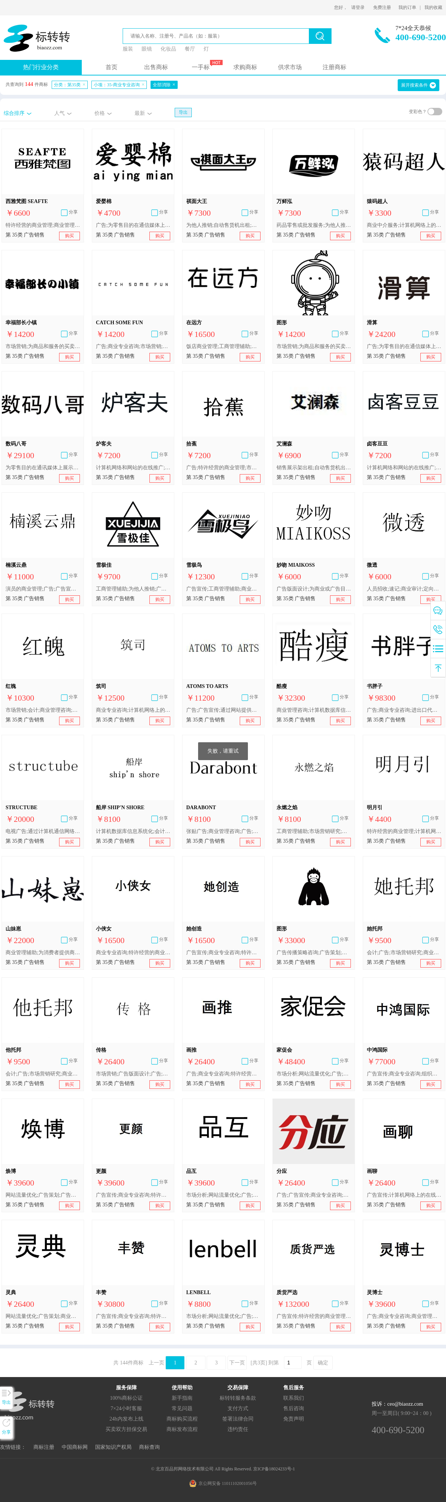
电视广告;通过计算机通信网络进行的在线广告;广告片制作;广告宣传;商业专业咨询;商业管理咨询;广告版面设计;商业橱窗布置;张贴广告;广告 (43, 831)
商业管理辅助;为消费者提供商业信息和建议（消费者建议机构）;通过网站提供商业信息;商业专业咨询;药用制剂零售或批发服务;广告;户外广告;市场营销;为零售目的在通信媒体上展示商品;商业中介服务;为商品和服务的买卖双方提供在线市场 (43, 952)
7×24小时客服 (126, 1408)
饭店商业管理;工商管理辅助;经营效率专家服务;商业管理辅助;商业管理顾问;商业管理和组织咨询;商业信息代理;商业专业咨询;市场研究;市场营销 (223, 346)
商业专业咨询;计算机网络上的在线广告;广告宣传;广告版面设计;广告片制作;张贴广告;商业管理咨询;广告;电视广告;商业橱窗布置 (133, 710)
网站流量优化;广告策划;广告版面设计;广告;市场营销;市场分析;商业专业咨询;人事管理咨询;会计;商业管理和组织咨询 (43, 1195)
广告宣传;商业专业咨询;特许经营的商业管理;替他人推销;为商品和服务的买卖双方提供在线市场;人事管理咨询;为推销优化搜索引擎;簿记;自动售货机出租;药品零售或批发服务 (223, 952)
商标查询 (149, 1447)
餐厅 (190, 49)
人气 (59, 113)
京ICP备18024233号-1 (274, 1469)
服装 (128, 49)
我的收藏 (433, 7)
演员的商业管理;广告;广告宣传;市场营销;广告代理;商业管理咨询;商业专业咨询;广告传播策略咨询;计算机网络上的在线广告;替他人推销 (43, 589)
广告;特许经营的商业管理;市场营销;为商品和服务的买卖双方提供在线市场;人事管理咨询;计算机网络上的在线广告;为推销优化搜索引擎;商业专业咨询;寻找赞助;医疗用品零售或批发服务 (223, 467)
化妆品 (168, 49)
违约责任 (237, 1429)
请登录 (358, 7)
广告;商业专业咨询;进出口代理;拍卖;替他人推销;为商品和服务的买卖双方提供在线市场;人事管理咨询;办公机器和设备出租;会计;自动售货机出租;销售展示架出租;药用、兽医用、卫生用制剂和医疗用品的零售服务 (404, 710)
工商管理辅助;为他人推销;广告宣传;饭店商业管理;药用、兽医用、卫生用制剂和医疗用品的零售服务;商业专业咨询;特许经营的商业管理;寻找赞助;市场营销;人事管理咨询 (133, 589)
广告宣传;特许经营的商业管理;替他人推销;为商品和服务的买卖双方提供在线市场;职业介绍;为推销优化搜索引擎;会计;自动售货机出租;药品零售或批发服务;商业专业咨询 (314, 1316)
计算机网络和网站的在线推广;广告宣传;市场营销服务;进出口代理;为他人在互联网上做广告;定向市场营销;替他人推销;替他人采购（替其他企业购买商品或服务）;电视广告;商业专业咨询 (133, 467)
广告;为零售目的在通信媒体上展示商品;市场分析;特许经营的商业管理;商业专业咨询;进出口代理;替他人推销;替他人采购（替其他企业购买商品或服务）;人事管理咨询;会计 (133, 225)
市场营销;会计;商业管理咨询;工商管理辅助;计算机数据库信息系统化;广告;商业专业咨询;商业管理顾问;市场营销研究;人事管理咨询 (43, 710)
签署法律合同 (237, 1419)
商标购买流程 (182, 1419)
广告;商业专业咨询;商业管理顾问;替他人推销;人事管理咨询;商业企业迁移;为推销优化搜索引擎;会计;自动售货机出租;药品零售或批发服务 (404, 1316)
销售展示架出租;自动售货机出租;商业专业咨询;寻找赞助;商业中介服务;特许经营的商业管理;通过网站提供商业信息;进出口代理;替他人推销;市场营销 (314, 467)
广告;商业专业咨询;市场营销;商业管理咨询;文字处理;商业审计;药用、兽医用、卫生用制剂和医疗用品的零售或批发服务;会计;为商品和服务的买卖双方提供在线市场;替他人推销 (133, 346)
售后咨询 (293, 1408)
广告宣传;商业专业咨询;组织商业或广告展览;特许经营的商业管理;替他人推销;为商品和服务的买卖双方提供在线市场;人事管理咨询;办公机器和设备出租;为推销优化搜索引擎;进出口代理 (404, 1074)
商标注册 (43, 1447)
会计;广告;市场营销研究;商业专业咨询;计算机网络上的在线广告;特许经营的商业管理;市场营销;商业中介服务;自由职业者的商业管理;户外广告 (404, 952)
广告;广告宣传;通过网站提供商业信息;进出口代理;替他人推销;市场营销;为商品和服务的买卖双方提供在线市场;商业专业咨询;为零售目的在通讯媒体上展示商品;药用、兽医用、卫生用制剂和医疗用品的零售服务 (223, 710)
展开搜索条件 (414, 85)
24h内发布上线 (126, 1419)
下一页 (237, 1363)
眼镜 (147, 49)
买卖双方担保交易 (126, 1429)
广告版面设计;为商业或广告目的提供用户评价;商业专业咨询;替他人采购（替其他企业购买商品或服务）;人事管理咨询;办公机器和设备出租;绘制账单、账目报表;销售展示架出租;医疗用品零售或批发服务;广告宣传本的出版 (314, 589)
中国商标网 (75, 1447)
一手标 (201, 67)
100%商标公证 (126, 1398)
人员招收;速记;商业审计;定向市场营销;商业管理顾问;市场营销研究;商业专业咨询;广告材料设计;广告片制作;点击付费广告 (404, 589)
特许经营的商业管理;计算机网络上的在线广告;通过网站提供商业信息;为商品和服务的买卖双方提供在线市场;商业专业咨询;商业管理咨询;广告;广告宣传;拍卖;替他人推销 (404, 831)
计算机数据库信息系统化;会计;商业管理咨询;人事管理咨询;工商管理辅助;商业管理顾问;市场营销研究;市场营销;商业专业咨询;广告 (133, 831)
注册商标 (334, 67)
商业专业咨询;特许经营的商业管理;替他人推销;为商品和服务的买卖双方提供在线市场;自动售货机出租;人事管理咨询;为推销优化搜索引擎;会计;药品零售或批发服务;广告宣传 (133, 952)
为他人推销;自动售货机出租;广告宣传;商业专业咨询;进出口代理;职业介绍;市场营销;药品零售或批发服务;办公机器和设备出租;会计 (223, 225)
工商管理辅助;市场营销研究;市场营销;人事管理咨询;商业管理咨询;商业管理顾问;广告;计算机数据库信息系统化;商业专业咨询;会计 (314, 831)
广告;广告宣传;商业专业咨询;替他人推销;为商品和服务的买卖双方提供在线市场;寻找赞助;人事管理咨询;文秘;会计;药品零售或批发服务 (314, 1195)
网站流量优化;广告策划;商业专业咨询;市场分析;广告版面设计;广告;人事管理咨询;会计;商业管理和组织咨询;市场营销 (43, 1316)
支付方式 (237, 1408)
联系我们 (293, 1398)
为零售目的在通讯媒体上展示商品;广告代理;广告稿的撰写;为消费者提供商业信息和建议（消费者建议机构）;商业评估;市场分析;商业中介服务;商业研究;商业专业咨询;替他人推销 (43, 467)
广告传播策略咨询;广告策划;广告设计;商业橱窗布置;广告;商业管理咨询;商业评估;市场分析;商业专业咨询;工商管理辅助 (314, 952)
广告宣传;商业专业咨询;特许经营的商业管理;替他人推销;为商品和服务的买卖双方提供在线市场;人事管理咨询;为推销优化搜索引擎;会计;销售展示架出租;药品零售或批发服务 (133, 1195)
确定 (323, 1363)
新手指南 (182, 1398)
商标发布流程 (182, 1429)
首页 (111, 67)
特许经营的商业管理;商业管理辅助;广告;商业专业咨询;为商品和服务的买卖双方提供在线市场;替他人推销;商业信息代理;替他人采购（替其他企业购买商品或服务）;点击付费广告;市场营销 (43, 225)
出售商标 (156, 67)
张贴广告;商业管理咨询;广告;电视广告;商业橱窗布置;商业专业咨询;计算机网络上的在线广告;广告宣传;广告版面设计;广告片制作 (223, 831)
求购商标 (245, 67)
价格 (99, 113)
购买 (69, 235)
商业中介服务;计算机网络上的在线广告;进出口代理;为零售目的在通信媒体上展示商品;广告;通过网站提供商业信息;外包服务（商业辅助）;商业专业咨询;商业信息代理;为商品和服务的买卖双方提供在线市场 (404, 225)
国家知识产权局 (113, 1447)
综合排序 (14, 113)
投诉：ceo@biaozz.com (397, 1404)
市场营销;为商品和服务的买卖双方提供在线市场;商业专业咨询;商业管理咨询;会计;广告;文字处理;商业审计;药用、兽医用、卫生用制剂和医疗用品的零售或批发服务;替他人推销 (43, 346)
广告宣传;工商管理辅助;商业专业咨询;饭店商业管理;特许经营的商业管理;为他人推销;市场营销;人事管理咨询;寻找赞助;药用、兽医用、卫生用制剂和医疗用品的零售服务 (223, 589)
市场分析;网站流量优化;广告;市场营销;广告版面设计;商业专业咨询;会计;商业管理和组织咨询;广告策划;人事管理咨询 (314, 1074)
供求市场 (290, 67)
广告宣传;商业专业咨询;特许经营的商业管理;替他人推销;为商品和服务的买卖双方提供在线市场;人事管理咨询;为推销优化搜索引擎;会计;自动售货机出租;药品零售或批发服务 (133, 1316)
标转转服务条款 (238, 1398)
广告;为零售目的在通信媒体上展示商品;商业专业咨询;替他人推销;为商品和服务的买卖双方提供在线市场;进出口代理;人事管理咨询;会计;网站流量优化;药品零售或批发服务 (404, 346)
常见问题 (182, 1408)
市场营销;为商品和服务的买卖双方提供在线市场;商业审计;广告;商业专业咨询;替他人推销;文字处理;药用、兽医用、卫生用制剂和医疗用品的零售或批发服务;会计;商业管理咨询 (314, 346)
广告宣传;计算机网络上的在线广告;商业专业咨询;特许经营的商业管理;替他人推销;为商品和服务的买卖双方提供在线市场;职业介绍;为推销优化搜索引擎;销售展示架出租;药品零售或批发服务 (404, 1195)
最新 (140, 113)
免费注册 (382, 7)
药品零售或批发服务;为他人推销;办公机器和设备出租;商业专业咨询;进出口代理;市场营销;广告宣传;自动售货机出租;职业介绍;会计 (314, 225)
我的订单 (407, 7)
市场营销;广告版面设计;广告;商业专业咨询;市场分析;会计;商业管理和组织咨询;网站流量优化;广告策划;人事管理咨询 (133, 1074)
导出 (183, 112)
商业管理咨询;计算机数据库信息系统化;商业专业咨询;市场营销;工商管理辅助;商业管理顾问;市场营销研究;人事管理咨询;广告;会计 (314, 710)
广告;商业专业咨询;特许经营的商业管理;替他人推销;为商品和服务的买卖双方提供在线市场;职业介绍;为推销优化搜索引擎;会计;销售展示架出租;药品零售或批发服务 (223, 1074)
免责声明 (293, 1419)
